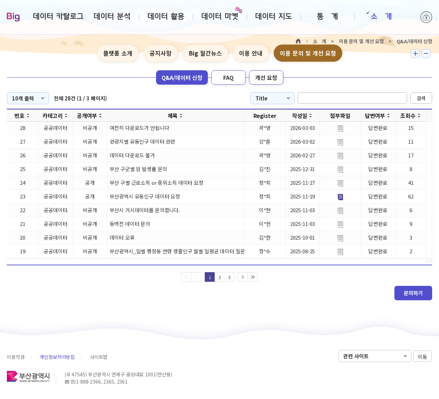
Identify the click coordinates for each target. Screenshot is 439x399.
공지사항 (160, 53)
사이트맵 (98, 356)
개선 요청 (266, 77)
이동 (422, 356)
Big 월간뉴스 (205, 53)
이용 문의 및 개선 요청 (308, 53)
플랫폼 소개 (117, 53)
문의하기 (413, 293)
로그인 (426, 17)
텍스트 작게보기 (426, 53)
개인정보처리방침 (57, 356)
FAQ (228, 77)
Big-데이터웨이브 (13, 17)
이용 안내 (251, 53)
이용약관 (15, 356)
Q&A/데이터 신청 (182, 77)
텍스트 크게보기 (415, 53)
